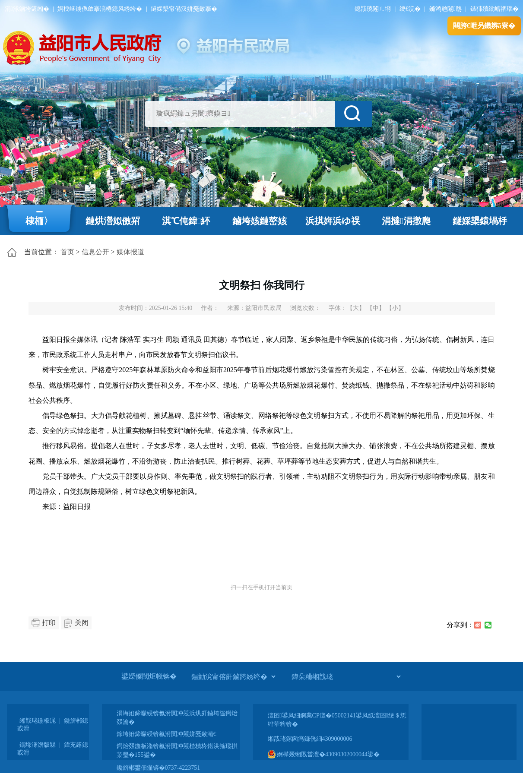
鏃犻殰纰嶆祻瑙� (494, 9)
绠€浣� (410, 9)
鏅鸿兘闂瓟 (445, 9)
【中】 (376, 308)
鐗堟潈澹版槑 (37, 745)
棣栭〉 (39, 221)
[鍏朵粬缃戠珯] (346, 676)
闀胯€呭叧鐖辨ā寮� (484, 25)
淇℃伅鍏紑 (186, 221)
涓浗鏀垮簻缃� (27, 9)
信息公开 (95, 252)
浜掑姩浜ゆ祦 (332, 221)
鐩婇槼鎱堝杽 (480, 221)
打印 (49, 622)
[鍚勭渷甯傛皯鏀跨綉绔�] (233, 676)
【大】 (356, 308)
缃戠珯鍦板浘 (37, 720)
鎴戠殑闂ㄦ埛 (373, 9)
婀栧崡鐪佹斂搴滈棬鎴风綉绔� (99, 9)
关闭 (82, 622)
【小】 (395, 308)
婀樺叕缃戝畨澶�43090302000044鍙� (324, 754)
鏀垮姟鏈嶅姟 (259, 221)
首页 (67, 252)
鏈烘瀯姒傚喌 (113, 221)
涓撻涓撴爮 (406, 221)
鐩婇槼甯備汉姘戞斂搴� (184, 9)
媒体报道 (130, 252)
